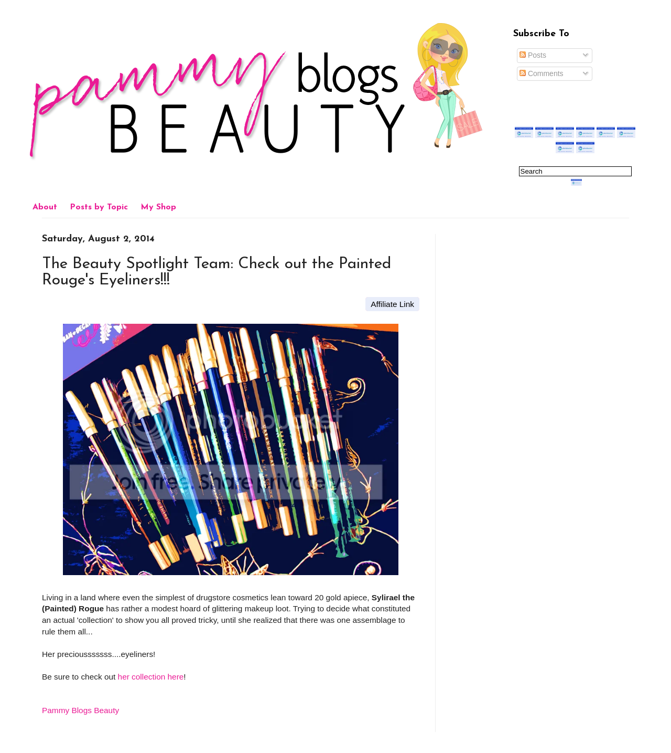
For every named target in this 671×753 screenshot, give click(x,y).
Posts (533, 55)
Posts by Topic (99, 207)
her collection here (151, 676)
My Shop (158, 207)
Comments (542, 73)
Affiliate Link (392, 304)
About (45, 207)
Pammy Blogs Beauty (80, 710)
